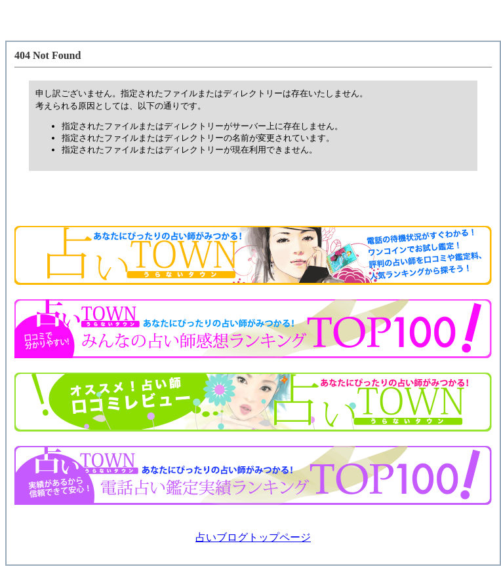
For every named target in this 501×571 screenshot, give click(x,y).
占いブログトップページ (253, 537)
